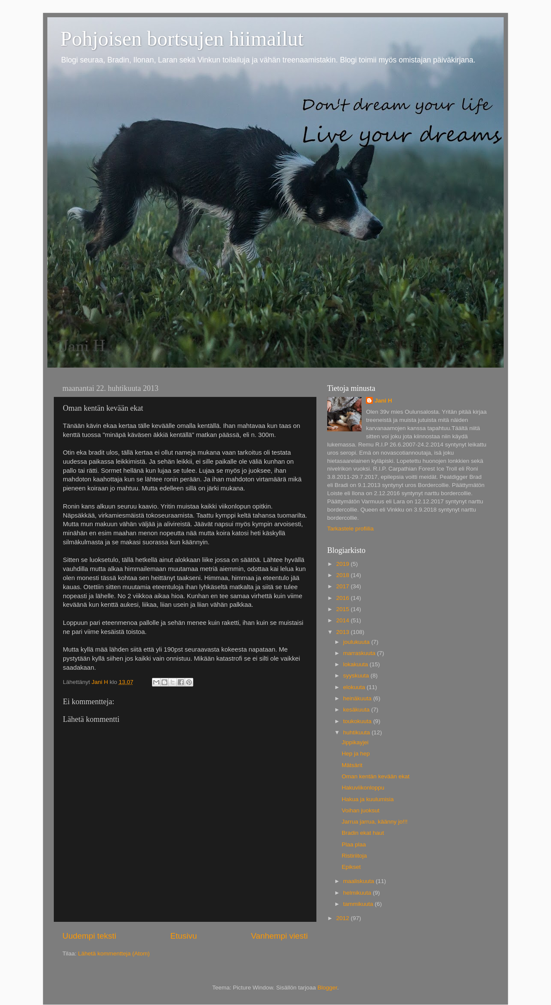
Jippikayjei (355, 742)
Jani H (383, 400)
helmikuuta (358, 893)
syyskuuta (357, 675)
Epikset (351, 867)
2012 (343, 918)
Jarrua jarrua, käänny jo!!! (375, 821)
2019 (343, 564)
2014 (343, 620)
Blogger (327, 987)
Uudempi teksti (89, 935)
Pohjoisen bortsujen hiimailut (181, 38)
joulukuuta (357, 642)
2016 (343, 598)
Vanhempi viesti (279, 935)
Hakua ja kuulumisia (368, 799)
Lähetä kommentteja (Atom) (114, 953)
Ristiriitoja (354, 855)
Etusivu (183, 935)
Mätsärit (352, 765)
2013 (343, 632)
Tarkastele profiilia (350, 528)
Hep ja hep (356, 753)
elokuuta (355, 687)
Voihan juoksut (361, 810)
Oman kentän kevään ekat (376, 776)
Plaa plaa (354, 844)
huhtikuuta (357, 732)
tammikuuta (359, 904)
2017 (343, 586)
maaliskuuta (359, 881)
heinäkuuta (358, 698)
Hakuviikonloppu (363, 787)
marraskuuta (360, 653)
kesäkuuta (357, 709)
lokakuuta (356, 664)
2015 (343, 609)
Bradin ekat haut (363, 833)
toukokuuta (358, 721)
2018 (343, 575)
